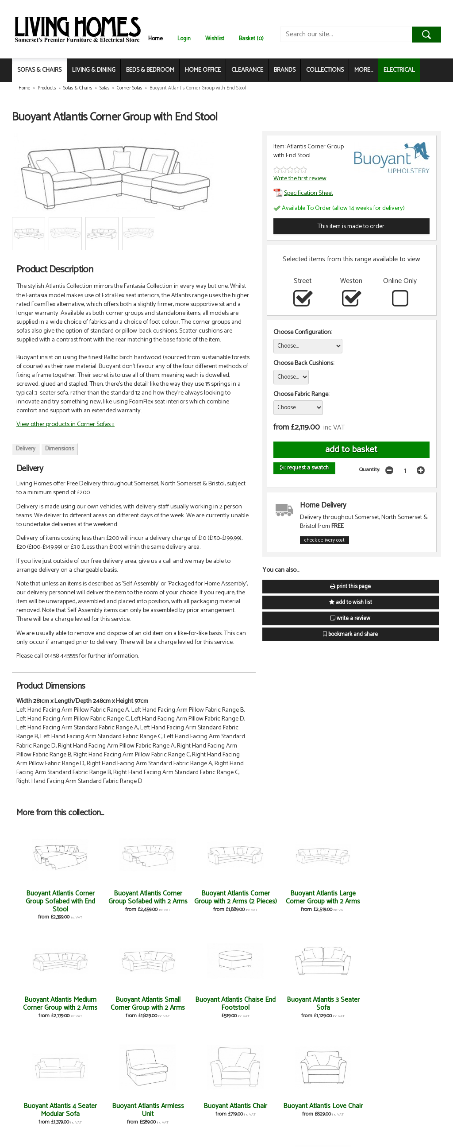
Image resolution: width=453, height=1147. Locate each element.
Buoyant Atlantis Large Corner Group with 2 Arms (261, 901)
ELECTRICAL (399, 70)
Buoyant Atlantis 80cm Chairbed (191, 1110)
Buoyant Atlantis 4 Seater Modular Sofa (191, 1003)
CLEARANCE (247, 70)
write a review (350, 618)
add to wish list (350, 602)
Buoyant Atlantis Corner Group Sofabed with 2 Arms (121, 901)
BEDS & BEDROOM (150, 70)
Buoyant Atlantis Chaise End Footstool (51, 1003)
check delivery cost (324, 540)
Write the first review (299, 178)
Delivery (25, 448)
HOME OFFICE (203, 70)
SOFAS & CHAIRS (39, 70)
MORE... (363, 70)
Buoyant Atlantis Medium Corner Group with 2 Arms (331, 901)
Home (155, 38)
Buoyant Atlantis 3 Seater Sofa (121, 1003)
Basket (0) (251, 38)
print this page (350, 586)
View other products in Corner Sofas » (65, 424)
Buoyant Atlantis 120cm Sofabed (51, 1110)
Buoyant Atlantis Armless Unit (261, 1003)
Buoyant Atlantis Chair (331, 999)
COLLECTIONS (325, 70)
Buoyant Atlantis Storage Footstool (261, 1110)
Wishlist (214, 38)
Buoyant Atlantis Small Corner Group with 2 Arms (401, 901)
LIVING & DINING (93, 70)
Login (184, 38)
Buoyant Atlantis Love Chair (401, 1003)
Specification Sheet (303, 193)
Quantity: (369, 469)
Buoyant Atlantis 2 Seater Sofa (121, 1110)
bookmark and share (350, 634)
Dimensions (59, 448)
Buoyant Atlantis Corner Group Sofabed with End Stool (51, 901)
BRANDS (285, 70)
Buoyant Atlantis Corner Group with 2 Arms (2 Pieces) (191, 901)
